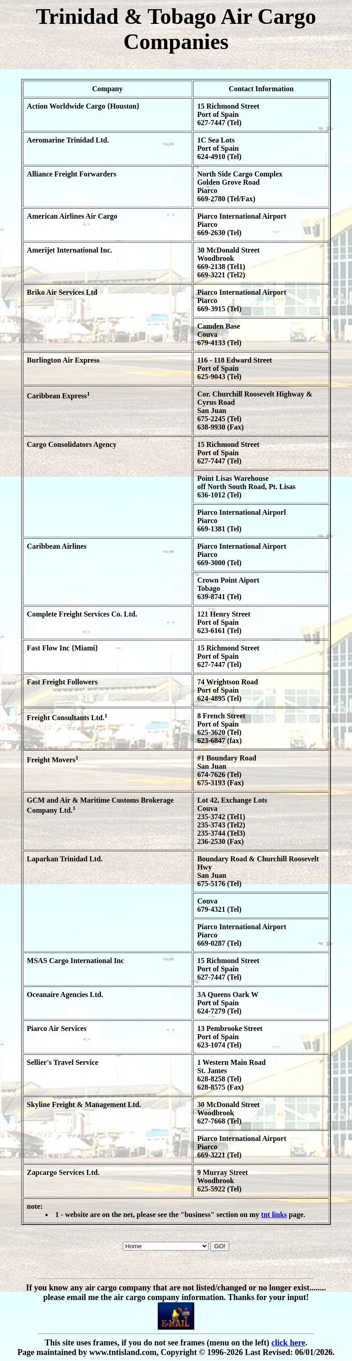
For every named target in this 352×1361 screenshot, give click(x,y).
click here (288, 1342)
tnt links (274, 1214)
